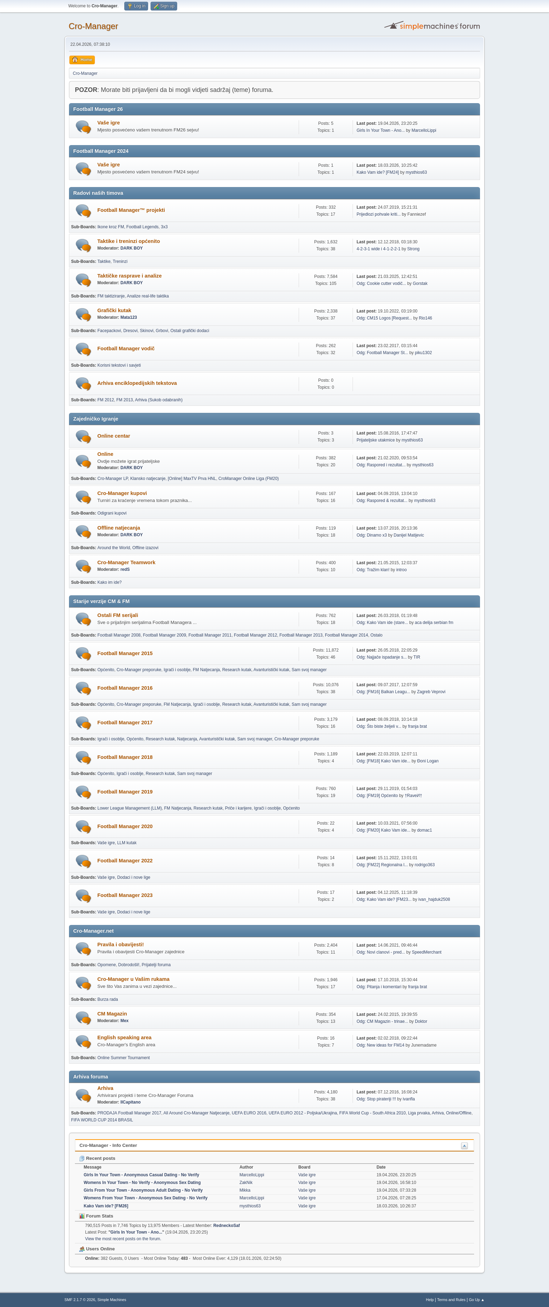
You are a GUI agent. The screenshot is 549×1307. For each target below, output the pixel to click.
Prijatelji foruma (156, 964)
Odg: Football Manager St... (382, 352)
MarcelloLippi (423, 130)
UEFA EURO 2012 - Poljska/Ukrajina (303, 1113)
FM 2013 (124, 399)
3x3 (164, 226)
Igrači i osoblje (177, 669)
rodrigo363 (425, 864)
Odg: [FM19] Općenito (377, 795)
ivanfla (409, 1099)
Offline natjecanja (118, 528)
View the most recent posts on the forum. (123, 1238)
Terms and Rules (451, 1300)
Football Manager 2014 (346, 635)
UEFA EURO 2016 (249, 1113)
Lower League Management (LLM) (129, 808)
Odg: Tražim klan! (372, 569)
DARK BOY (131, 248)
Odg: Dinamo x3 (371, 535)
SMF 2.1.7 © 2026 (79, 1300)
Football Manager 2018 (125, 757)
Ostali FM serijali (117, 615)
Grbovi (162, 330)
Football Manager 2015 (125, 653)
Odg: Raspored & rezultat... (381, 500)
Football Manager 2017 (125, 722)
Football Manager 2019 (125, 792)
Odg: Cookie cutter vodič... (381, 283)
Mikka (244, 1190)
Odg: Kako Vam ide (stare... (382, 622)
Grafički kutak (114, 310)
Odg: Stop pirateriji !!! (376, 1099)
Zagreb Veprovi (431, 691)
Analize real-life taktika (148, 296)
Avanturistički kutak (271, 669)
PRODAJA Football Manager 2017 (129, 1113)
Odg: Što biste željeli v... (378, 726)
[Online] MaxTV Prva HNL (192, 478)
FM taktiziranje (111, 296)
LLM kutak (127, 842)
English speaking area (124, 1037)
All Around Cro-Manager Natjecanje (197, 1113)
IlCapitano (130, 1102)
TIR (417, 657)
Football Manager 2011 (209, 635)
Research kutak (236, 669)
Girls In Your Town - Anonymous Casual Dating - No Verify (141, 1174)
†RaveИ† (413, 795)
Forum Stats (96, 1216)
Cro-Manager (93, 26)
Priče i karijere (238, 808)
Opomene (106, 964)
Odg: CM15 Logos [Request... (384, 318)
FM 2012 (105, 399)
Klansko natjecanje (148, 478)
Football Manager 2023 (125, 895)
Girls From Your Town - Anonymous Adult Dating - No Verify (143, 1190)
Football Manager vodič (126, 348)
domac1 (424, 830)
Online (105, 454)
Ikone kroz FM (110, 226)
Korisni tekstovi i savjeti (119, 365)
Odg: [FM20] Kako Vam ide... (383, 830)
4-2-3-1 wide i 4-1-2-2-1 (378, 248)
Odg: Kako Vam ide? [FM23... (383, 899)
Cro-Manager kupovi (122, 493)
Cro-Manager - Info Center (108, 1145)
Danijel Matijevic (409, 535)
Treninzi (120, 261)
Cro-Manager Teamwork (126, 562)
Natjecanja (187, 739)
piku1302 (423, 352)
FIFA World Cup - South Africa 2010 (372, 1113)
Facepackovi (109, 330)
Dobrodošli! (129, 964)
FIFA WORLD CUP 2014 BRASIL (102, 1120)
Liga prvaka (419, 1113)
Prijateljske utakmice (375, 440)
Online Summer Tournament (123, 1057)
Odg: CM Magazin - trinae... (382, 1021)
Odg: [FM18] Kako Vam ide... (383, 761)
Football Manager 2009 (164, 635)
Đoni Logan (427, 761)
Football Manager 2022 (125, 860)
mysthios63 (416, 172)
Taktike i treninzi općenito (128, 241)
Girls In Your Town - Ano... (380, 130)
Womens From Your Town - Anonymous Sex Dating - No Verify (146, 1197)
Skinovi (147, 330)
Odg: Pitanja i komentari (378, 986)
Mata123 (128, 317)
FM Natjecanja (206, 669)
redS (125, 569)
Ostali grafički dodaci (190, 330)
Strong (413, 248)
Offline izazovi (145, 547)
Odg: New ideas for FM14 (380, 1045)
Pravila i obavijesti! (120, 944)
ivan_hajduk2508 (434, 899)
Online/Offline (458, 1113)
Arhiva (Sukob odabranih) (159, 399)
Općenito (105, 669)
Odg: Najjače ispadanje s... (381, 657)
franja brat (417, 726)
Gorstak (420, 283)
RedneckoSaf (226, 1225)
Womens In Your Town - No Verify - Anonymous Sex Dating (142, 1182)
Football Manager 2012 (255, 635)
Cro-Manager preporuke (139, 669)
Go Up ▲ (477, 1300)
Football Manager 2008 (118, 635)
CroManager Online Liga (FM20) (248, 478)
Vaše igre (108, 122)
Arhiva (105, 1088)
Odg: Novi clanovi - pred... (380, 952)
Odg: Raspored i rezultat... (380, 464)
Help (430, 1300)
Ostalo (376, 635)
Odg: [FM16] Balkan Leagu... (383, 691)
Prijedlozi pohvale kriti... (378, 214)
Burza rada (107, 999)
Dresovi (130, 330)
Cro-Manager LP (112, 478)
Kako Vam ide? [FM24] (377, 172)
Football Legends (142, 226)
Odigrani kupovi (111, 513)
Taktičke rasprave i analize (129, 276)
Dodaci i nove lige (134, 877)
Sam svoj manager (309, 669)
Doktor (421, 1021)
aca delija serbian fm (434, 622)
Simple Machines (111, 1300)
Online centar (113, 436)
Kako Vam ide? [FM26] (106, 1206)
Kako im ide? (109, 582)
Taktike (103, 261)
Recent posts (97, 1158)
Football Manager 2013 (300, 635)
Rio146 (425, 318)
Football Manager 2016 (125, 688)
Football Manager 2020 (125, 826)
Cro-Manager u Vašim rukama (133, 979)
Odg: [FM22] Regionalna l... (382, 864)
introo (401, 569)
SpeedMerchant (427, 952)
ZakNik (245, 1182)
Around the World (113, 547)
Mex (124, 1020)
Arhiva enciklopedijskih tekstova (137, 383)
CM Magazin (112, 1014)
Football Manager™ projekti (131, 210)
